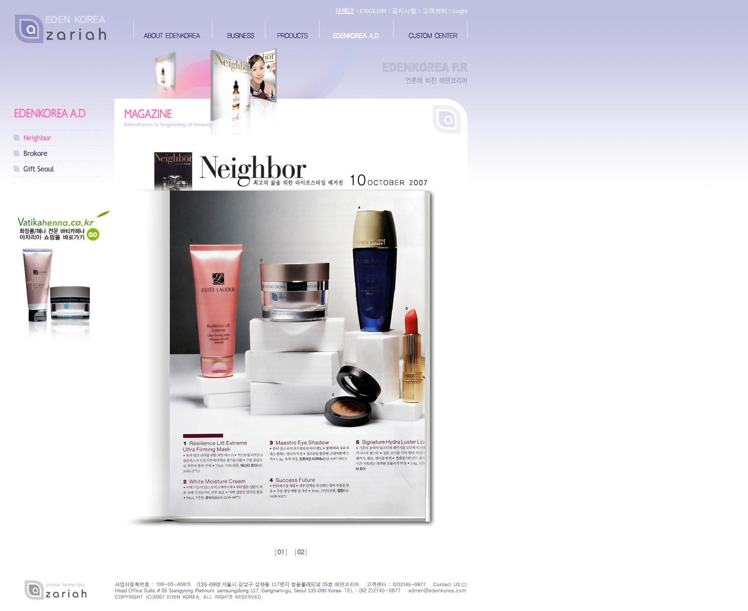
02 (300, 551)
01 (281, 551)
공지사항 (404, 11)
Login (460, 11)
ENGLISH (372, 11)
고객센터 (434, 11)
